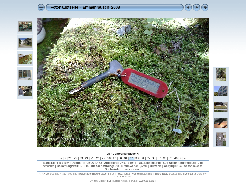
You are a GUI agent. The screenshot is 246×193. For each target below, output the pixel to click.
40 (176, 158)
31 (125, 158)
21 (70, 158)
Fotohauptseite (64, 7)
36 (153, 158)
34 (142, 158)
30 (120, 158)
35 (148, 158)
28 (109, 158)
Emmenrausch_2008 (101, 7)
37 (159, 158)
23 (81, 158)
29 (114, 158)
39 (170, 158)
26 (97, 158)
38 (164, 158)
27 (103, 158)
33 (137, 158)
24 (86, 158)
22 (75, 158)
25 (92, 158)
